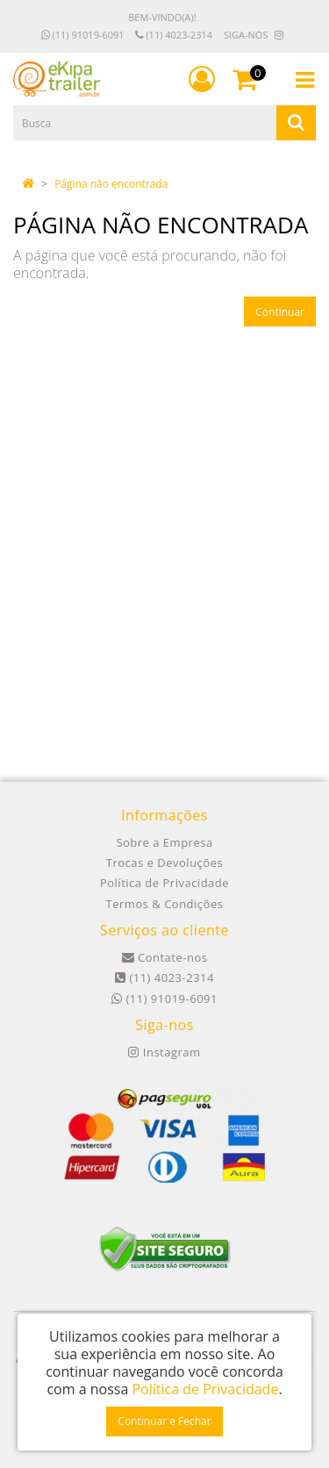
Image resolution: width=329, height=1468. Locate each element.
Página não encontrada (111, 183)
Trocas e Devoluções (164, 862)
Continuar (279, 311)
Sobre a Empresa (164, 842)
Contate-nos (165, 957)
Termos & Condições (165, 904)
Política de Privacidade (164, 883)
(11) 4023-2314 (173, 34)
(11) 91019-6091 (83, 34)
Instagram (164, 1052)
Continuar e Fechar (164, 1421)
